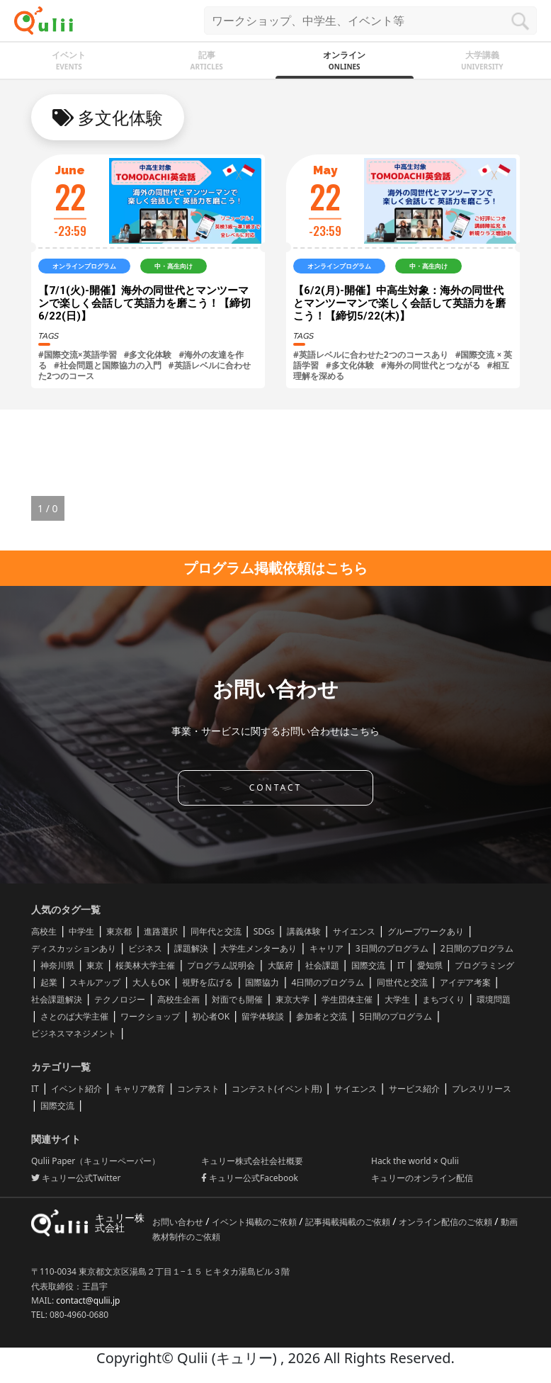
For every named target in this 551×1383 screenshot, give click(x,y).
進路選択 (161, 931)
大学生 (397, 999)
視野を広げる (207, 982)
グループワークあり (425, 931)
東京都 (119, 931)
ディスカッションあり (73, 948)
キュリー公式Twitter (75, 1178)
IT (401, 965)
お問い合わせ (178, 1222)
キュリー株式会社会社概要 (252, 1161)
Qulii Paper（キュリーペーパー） (95, 1161)
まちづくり (443, 999)
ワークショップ (150, 1016)
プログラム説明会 (221, 965)
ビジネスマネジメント (73, 1033)
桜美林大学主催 (145, 965)
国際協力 (262, 982)
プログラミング (484, 965)
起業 (48, 982)
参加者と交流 (321, 1016)
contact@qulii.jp (88, 1300)
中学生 (81, 931)
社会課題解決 (56, 999)
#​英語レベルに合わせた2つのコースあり (370, 355)
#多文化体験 (148, 355)
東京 (94, 965)
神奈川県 (57, 965)
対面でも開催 (237, 999)
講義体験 (304, 931)
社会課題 (322, 965)
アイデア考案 (465, 982)
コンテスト (198, 1089)
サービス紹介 (414, 1089)
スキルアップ (94, 982)
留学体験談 (263, 1016)
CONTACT (275, 787)
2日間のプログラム (477, 948)
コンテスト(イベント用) (277, 1089)
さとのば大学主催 (74, 1016)
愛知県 (430, 965)
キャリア (326, 948)
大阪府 (280, 965)
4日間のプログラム (328, 982)
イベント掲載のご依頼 (255, 1222)
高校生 (44, 931)
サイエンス (354, 931)
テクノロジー (119, 999)
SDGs (264, 931)
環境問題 (494, 999)
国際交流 (368, 965)
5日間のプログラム (396, 1016)
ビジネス (145, 948)
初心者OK (210, 1016)
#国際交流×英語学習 (77, 355)
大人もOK (151, 982)
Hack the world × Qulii (415, 1161)
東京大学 (292, 999)
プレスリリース (481, 1089)
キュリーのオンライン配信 (422, 1178)
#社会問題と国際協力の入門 (107, 365)
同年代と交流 (216, 931)
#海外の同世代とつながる (430, 365)
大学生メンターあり (258, 948)
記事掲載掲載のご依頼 (348, 1222)
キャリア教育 (139, 1089)
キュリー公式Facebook (249, 1178)
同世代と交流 (402, 982)
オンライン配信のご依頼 (446, 1222)
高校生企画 (178, 999)
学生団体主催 (347, 999)
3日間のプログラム (392, 948)
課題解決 (191, 948)
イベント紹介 (76, 1089)
